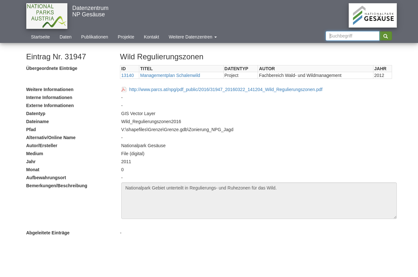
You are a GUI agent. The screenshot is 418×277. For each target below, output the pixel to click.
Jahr (31, 161)
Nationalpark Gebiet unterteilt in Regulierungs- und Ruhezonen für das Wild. (259, 200)
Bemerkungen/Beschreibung (57, 185)
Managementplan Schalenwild (170, 75)
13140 (127, 75)
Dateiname (37, 121)
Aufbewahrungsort (46, 177)
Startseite (40, 36)
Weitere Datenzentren (193, 36)
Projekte (126, 36)
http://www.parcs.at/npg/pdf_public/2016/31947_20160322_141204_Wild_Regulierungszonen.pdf (225, 89)
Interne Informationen (49, 97)
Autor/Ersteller (41, 145)
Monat (32, 169)
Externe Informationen (50, 105)
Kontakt (151, 36)
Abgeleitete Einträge (48, 232)
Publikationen (94, 36)
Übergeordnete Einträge (51, 68)
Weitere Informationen (50, 89)
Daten (66, 36)
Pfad (31, 129)
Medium (34, 153)
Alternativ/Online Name (51, 137)
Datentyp (36, 113)
